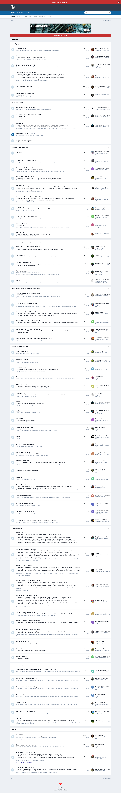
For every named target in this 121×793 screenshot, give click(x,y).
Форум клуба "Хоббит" (72, 585)
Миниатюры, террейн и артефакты (28, 246)
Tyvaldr (100, 169)
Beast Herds (39, 186)
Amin (99, 586)
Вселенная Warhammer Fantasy (26, 168)
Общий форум (21, 48)
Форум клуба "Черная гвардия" (25, 542)
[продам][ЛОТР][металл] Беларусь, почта (106, 711)
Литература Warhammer (24, 169)
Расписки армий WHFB (23, 198)
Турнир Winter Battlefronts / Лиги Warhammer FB (51, 74)
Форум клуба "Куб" (41, 613)
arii (99, 671)
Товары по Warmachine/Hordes (26, 695)
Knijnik (99, 650)
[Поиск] (93, 12)
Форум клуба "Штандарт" (55, 534)
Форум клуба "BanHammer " (24, 582)
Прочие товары (21, 702)
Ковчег (18, 280)
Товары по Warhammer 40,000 (26, 678)
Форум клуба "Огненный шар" (68, 602)
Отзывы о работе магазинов (25, 720)
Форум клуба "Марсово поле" (71, 613)
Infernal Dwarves (30, 188)
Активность (20, 12)
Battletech (19, 377)
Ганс (99, 571)
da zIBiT (100, 50)
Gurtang (100, 623)
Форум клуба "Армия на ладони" (26, 631)
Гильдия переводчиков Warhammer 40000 (28, 453)
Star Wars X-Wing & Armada (25, 444)
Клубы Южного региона (24, 565)
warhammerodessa (103, 657)
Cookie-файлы (60, 787)
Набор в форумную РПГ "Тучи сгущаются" (106, 756)
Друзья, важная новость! (59, 2)
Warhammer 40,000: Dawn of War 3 (104, 329)
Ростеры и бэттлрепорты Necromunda (27, 428)
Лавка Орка (98, 720)
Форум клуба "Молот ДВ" (65, 631)
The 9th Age (20, 185)
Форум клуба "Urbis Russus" (40, 597)
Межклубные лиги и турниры (26, 72)
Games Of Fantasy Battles (19, 147)
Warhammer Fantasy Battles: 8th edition (29, 197)
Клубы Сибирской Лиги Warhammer (28, 620)
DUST (71, 486)
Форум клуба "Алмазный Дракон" (38, 602)
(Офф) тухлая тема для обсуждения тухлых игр (108, 187)
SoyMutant (100, 322)
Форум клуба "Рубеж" (40, 631)
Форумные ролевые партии (25, 752)
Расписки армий (22, 394)
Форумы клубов (16, 528)
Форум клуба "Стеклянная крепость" (27, 613)
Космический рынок (100, 444)
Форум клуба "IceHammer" (40, 622)
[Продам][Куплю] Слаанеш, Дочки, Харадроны (107, 686)
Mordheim (19, 418)
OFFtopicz (19, 734)
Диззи (99, 339)
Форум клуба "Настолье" (65, 537)
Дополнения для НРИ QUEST (103, 510)
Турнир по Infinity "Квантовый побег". (105, 631)
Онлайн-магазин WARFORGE (25, 65)
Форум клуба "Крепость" (46, 536)
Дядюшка (100, 178)
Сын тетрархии (99, 735)
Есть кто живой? (99, 649)
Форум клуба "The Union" (24, 534)
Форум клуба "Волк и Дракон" (25, 555)
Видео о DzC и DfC (100, 469)
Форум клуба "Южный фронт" (25, 572)
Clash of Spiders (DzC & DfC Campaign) (105, 769)
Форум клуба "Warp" (23, 598)
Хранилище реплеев (72, 313)
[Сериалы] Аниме (99, 744)
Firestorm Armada (53, 369)
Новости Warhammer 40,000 (25, 107)
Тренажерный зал (48, 249)
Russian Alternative (22, 224)
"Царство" (98, 255)
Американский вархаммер (102, 56)
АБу (99, 209)
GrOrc (99, 87)
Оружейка (43, 736)
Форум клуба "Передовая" (24, 539)
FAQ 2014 (20, 360)
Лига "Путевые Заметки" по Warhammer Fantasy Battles (31, 77)
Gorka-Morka (56, 486)
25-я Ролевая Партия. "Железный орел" (28, 755)
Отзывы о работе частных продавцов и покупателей (46, 720)
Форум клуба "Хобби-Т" (36, 569)
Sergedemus (101, 679)
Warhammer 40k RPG (23, 133)
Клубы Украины (21, 656)
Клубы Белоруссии (22, 641)
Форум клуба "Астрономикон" (40, 567)
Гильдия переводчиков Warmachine (26, 265)
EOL (99, 94)
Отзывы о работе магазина (102, 64)
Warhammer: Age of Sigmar (25, 176)
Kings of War (20, 207)
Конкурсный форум (58, 249)
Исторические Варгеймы (24, 503)
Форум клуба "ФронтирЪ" (24, 643)
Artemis (100, 428)
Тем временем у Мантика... (102, 208)
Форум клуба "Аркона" (23, 658)
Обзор (13, 13)
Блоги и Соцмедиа (22, 56)
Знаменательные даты (34, 736)
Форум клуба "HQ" (22, 632)
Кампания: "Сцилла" (34, 770)
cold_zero (100, 313)
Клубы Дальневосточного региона (28, 629)
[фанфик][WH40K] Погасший (102, 263)
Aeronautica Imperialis (40, 486)
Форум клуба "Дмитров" (53, 550)
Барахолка (76, 622)
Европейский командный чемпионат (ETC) (53, 198)
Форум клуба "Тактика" (23, 600)
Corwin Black (101, 412)
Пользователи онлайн (39, 16)
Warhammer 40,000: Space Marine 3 (104, 303)
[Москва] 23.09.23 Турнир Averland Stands (106, 215)
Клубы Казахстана (22, 649)
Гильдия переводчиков (46, 462)
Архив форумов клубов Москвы (69, 542)
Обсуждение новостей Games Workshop (106, 107)
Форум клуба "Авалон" (40, 542)
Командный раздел (58, 75)
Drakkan (100, 462)
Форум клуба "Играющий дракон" (26, 554)
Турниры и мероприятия (41, 394)
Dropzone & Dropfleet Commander (27, 470)
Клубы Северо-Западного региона (28, 580)
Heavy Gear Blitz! (65, 486)
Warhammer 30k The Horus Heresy (40, 126)
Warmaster (28, 488)
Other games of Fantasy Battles (26, 216)
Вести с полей (40, 369)
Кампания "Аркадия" (36, 769)
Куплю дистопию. (99, 368)
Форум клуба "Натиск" (52, 631)
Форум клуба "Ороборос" (59, 585)
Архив (46, 369)
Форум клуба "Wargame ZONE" (55, 613)
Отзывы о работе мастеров (67, 720)
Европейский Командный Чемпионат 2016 (28, 74)
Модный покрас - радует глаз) (103, 271)
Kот (99, 601)
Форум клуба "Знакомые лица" (25, 622)
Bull (99, 505)
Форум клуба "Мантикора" (51, 537)
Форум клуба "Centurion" (36, 557)
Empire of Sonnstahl (71, 186)
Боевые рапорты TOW (35, 234)
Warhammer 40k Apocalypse (24, 126)
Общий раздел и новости (19, 44)
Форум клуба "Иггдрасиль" (36, 552)
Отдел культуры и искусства (26, 745)
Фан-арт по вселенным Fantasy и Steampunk (49, 256)
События (19, 16)
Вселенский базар (17, 665)
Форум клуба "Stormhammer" (40, 583)
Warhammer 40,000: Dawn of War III (28, 329)
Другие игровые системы (19, 346)
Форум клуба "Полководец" (60, 554)
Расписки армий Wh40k (24, 125)
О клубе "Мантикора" (101, 537)
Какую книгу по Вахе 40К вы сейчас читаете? (107, 115)
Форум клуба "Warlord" (48, 569)
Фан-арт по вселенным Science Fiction (27, 256)
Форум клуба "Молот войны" (25, 597)
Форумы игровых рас (23, 315)
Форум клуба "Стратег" (71, 555)
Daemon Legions (47, 186)
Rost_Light (100, 378)
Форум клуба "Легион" (54, 622)
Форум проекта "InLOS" (39, 57)
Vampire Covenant (42, 190)
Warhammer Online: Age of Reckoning (41, 305)
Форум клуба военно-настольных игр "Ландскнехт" (30, 537)
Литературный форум (23, 262)
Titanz (99, 713)
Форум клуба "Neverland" (49, 600)
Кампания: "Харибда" (23, 770)
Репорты (20, 186)
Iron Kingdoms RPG (100, 461)
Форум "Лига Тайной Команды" (44, 79)
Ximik (99, 386)
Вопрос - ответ (99, 312)
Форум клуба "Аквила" (62, 552)
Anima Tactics (21, 486)
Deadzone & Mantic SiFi (23, 495)
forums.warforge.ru (60, 789)
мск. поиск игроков (100, 427)
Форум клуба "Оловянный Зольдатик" (42, 585)
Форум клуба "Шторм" (66, 550)
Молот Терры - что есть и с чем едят (105, 584)
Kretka (99, 479)
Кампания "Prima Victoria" (24, 769)
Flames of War (21, 393)
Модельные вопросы (100, 477)
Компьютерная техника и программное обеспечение (34, 338)
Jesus (99, 454)
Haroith (100, 470)
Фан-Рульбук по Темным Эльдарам (104, 453)
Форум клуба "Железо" (34, 632)
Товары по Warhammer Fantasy (26, 687)
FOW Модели (98, 393)
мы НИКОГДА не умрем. (101, 360)
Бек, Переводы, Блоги (41, 208)
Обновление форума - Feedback (103, 86)
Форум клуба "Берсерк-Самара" (64, 598)
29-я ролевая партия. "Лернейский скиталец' (46, 758)
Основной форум (22, 313)
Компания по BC (33, 386)
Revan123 (100, 687)
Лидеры (49, 16)
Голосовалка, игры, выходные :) (103, 385)
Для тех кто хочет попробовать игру (105, 495)
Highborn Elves (21, 188)
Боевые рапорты (35, 125)
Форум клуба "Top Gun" (54, 602)
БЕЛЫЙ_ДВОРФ (102, 188)
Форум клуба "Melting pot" (61, 569)
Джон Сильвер (102, 305)
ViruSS (99, 352)
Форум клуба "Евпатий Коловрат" (43, 554)
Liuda (99, 264)
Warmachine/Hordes (22, 460)
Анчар (99, 109)
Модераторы (28, 16)
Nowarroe (100, 369)
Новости (19, 152)
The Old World (20, 232)
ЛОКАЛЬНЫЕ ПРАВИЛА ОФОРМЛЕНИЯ (105, 279)
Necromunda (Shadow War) (25, 427)
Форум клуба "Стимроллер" (63, 539)
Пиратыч (100, 403)
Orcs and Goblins (57, 188)
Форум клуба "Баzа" (73, 554)
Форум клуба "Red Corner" (40, 555)
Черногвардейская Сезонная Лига (55, 77)
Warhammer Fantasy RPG (37, 169)
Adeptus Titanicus (22, 351)
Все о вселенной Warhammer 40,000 (28, 115)
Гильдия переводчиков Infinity (36, 403)
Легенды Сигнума (36, 488)
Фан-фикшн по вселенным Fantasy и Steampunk (51, 264)
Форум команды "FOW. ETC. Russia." (62, 394)
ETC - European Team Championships (57, 208)
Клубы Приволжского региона (26, 595)
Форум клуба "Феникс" (38, 540)
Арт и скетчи (20, 255)
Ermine (100, 614)
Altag (99, 256)
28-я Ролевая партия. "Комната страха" (47, 757)
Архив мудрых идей (55, 126)
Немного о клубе (99, 569)
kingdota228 (101, 225)
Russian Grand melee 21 (101, 435)
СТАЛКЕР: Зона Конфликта (49, 520)
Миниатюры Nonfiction (55, 248)
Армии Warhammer (69, 198)
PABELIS (100, 161)
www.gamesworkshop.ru (101, 613)
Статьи (50, 394)
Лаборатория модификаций (59, 313)
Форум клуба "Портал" (37, 539)
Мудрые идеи (20, 123)
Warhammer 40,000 (17, 103)
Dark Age (44, 488)
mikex (99, 217)
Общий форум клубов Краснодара (57, 567)
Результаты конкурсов (24, 141)
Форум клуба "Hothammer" (73, 567)
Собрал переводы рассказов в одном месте (107, 410)
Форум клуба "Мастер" (49, 552)
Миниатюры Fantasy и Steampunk (40, 248)
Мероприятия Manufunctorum (45, 75)
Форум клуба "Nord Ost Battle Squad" (27, 570)
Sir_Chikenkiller (101, 66)
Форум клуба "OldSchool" (53, 542)
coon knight (101, 437)
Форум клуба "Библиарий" (58, 570)
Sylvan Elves (74, 188)
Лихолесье (20, 386)
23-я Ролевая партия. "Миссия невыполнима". (29, 754)
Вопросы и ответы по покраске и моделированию (30, 249)
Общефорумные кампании (25, 767)
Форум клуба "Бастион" (23, 602)
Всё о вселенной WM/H (23, 462)
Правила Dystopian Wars (30, 369)
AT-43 (32, 486)
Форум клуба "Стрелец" (67, 622)
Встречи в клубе (99, 600)
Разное (13, 729)
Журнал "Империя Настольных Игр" (104, 48)
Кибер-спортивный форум (33, 313)
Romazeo (100, 330)
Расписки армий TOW (23, 234)
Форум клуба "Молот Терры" (25, 583)
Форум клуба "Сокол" (49, 539)
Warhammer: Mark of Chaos (24, 305)
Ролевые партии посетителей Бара (66, 757)
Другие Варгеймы (22, 485)
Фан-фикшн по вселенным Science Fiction (28, 264)
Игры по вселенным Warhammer (27, 303)
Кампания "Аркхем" (47, 769)
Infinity (18, 402)
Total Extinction (21, 488)
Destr (99, 643)
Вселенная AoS (21, 178)
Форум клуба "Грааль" (66, 583)
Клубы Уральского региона (25, 612)
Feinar (99, 77)
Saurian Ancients (66, 188)
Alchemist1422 (101, 496)
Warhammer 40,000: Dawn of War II (28, 320)
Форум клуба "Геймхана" (24, 650)
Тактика (40, 386)
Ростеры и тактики (35, 462)
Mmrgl (99, 420)
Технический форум (46, 313)
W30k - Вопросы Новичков (102, 125)
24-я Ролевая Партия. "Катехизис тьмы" (52, 754)
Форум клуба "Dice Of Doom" (38, 650)
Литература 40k (22, 116)
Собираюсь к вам (99, 641)
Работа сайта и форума (24, 86)
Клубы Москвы (21, 533)
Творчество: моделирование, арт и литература (26, 242)
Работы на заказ (21, 271)
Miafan (100, 153)
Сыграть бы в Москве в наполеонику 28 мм (106, 503)
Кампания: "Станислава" (59, 769)
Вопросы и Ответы (100, 418)
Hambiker (100, 57)
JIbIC (99, 126)
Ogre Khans (49, 188)
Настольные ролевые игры (25, 511)
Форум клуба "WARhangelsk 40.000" (41, 582)
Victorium (27, 486)
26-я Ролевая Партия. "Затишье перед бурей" (50, 755)
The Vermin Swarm (22, 190)
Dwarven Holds (62, 186)
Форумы (12, 16)
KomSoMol (100, 704)
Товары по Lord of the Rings (25, 711)
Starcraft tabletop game (101, 519)
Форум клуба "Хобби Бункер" (52, 540)
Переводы (20, 369)
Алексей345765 (102, 512)
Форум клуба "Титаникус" (24, 603)
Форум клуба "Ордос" (23, 569)
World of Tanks (21, 294)
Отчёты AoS (37, 178)
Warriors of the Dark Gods (54, 190)
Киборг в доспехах (100, 246)
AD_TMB (100, 554)
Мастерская (21, 225)
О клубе (97, 553)
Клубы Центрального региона (26, 549)
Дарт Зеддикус (102, 116)
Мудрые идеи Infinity (23, 403)
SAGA (18, 436)
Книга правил (31, 186)
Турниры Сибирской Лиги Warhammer (27, 75)
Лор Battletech (99, 376)
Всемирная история (22, 736)
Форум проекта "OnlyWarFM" (25, 57)
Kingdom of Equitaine (40, 188)
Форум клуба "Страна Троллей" (56, 555)
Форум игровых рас (23, 323)
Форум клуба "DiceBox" (63, 600)
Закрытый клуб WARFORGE (25, 93)
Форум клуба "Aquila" (53, 597)
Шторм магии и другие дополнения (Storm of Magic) (31, 200)
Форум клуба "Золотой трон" (25, 585)
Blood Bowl (19, 477)
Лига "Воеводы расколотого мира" (26, 79)
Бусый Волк (101, 757)
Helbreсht (100, 736)
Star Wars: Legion (51, 488)
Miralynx (100, 295)
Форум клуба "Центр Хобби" (68, 540)
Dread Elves (54, 186)
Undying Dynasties (32, 190)
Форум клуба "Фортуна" (36, 600)
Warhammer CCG (22, 520)
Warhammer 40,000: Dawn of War (27, 312)
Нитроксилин (101, 487)
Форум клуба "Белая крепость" (25, 550)
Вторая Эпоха (46, 386)
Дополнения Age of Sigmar (54, 178)
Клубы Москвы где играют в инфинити (105, 402)
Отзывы (18, 718)
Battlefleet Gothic (22, 359)
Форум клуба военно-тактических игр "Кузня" (64, 536)
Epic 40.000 (49, 486)
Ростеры (25, 186)
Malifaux (19, 411)
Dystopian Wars (21, 368)
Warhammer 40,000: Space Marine (60, 305)
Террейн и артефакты (67, 248)
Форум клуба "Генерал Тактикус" (39, 534)
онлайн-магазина (28, 66)
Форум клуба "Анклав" (23, 557)
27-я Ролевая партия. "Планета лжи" (27, 757)
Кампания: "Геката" (71, 769)
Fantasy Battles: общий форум (26, 160)
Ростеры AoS (44, 178)
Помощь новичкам (63, 125)
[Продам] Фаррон (100, 694)
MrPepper (100, 445)
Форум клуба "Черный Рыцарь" (59, 582)
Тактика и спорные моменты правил (49, 125)
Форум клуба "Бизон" (23, 552)
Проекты (26, 386)
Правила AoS (29, 178)
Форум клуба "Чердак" (37, 643)
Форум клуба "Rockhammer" (44, 570)
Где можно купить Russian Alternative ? (105, 224)
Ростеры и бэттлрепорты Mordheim (26, 420)
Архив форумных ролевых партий (26, 758)
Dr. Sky (99, 233)
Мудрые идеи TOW (46, 234)
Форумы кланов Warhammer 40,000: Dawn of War (41, 315)
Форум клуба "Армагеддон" (24, 567)
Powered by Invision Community (60, 790)
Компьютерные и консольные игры (28, 293)
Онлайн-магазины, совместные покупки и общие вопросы (36, 669)
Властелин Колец (22, 384)
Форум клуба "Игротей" (35, 598)
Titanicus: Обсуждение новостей (104, 351)
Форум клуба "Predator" (40, 550)
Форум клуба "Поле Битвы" (73, 570)
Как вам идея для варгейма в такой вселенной (107, 486)
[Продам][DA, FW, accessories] (103, 678)
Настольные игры (22, 519)
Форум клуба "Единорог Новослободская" (28, 536)
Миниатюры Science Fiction (24, 248)
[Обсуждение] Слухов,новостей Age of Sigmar (107, 151)
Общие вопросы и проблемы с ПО (104, 337)
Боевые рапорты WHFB (35, 198)
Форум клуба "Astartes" (66, 597)
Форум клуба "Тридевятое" (24, 540)
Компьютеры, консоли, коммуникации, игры (25, 288)
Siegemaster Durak (102, 395)
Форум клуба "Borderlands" (48, 598)
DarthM (100, 521)
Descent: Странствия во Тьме (34, 520)
